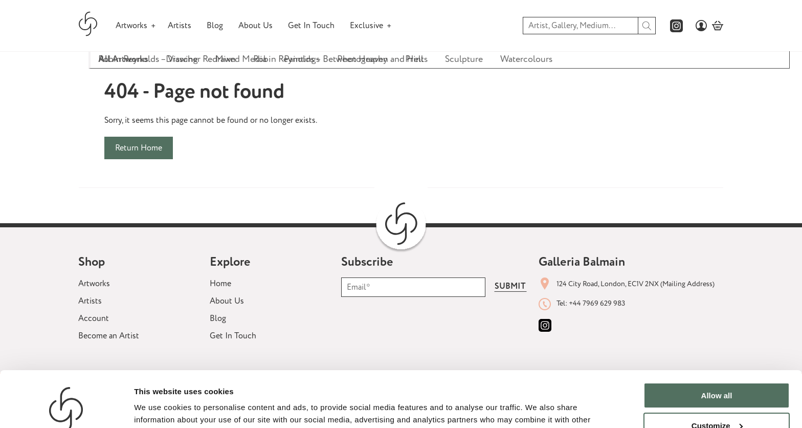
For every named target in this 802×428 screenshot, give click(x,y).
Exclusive (366, 25)
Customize (717, 373)
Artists (179, 25)
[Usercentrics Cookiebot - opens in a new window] (66, 408)
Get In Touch (311, 25)
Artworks (131, 25)
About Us (255, 25)
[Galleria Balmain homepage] (88, 25)
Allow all (716, 343)
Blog (215, 25)
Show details (158, 407)
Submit (510, 286)
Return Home (138, 148)
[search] (647, 25)
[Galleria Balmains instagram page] (676, 25)
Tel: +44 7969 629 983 (590, 303)
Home (220, 284)
